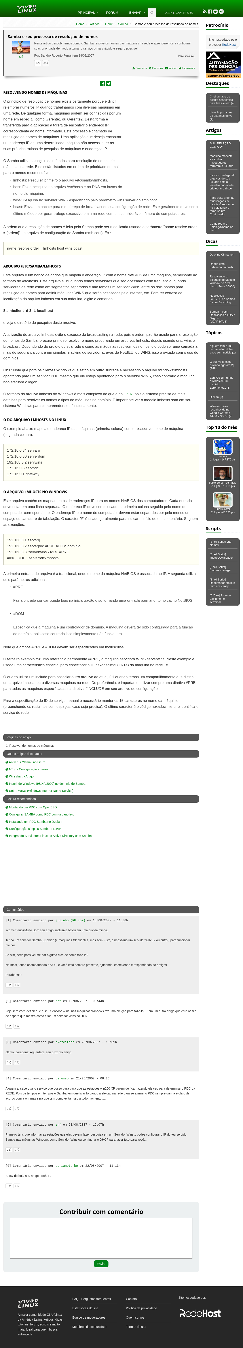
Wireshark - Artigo (20, 776)
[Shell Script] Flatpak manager (221, 568)
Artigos (95, 24)
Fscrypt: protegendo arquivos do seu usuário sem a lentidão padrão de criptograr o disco (222, 182)
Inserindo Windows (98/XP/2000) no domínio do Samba (45, 783)
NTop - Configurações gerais (27, 769)
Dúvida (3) (216, 397)
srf (21, 56)
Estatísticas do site (85, 1308)
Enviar (135, 12)
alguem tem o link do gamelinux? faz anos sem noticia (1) (223, 349)
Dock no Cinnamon (222, 254)
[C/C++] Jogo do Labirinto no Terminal (220, 599)
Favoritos (156, 68)
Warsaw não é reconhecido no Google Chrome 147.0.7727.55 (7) (221, 411)
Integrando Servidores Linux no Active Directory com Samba (49, 836)
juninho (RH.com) (70, 920)
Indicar (171, 68)
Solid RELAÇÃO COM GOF (220, 145)
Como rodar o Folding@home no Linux (221, 227)
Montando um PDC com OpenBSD (31, 807)
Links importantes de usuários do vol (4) (221, 116)
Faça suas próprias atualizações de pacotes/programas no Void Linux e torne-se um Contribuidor (222, 206)
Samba (123, 24)
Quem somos (135, 1317)
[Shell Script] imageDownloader (221, 556)
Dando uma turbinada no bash (221, 265)
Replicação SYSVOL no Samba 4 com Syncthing (222, 299)
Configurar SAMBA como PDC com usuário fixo (40, 814)
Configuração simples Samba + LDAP (33, 829)
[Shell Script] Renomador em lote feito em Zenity (222, 583)
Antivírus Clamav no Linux (25, 762)
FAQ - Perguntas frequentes (91, 1299)
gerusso (62, 1078)
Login (168, 12)
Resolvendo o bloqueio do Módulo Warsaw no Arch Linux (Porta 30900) (222, 281)
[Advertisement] (161, 131)
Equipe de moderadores (88, 1317)
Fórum (112, 12)
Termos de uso (136, 1327)
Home (80, 24)
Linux (108, 24)
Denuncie (139, 68)
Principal (86, 12)
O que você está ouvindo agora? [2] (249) (222, 365)
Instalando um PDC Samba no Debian (33, 821)
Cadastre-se (184, 12)
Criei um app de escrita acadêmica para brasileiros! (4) (222, 100)
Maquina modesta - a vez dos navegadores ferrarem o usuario (222, 161)
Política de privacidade (141, 1308)
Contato (131, 1299)
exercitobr (65, 1042)
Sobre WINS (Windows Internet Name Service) (39, 790)
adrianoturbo (67, 1166)
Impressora (187, 68)
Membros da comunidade (89, 1327)
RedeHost (229, 44)
